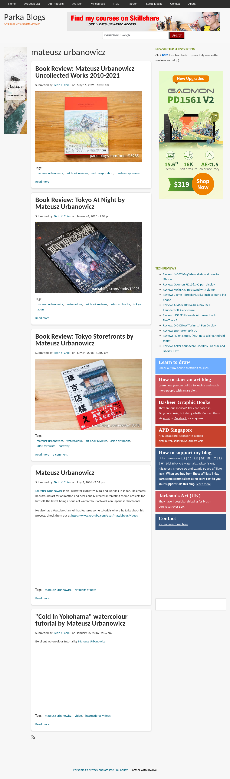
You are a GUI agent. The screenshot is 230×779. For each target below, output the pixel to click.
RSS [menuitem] (116, 3)
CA (189, 458)
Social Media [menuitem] (154, 3)
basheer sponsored (128, 173)
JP (162, 463)
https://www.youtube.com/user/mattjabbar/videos (104, 515)
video (78, 716)
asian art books (120, 304)
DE (202, 458)
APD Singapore (168, 436)
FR (209, 458)
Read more (42, 181)
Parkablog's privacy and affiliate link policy (100, 770)
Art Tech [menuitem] (77, 3)
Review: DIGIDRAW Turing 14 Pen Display (189, 325)
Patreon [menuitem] (132, 3)
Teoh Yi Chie (61, 85)
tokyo (137, 304)
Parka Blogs (24, 16)
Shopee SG (180, 468)
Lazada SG (199, 468)
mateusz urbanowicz (50, 173)
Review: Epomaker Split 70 (180, 330)
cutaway (64, 446)
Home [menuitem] (12, 3)
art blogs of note (85, 590)
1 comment (60, 454)
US (183, 458)
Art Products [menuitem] (56, 3)
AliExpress (165, 468)
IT (214, 458)
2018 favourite (46, 446)
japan (40, 309)
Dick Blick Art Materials (181, 463)
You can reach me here (173, 524)
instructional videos (98, 716)
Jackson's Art (205, 463)
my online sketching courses (190, 368)
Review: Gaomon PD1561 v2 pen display (189, 284)
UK (196, 458)
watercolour (74, 304)
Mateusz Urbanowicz (48, 491)
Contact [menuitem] (175, 3)
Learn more (203, 484)
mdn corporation (102, 173)
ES (220, 458)
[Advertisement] (186, 229)
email (166, 418)
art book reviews (77, 173)
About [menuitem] (192, 3)
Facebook (180, 418)
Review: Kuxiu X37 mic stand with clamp (189, 289)
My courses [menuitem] (98, 3)
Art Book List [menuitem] (32, 3)
